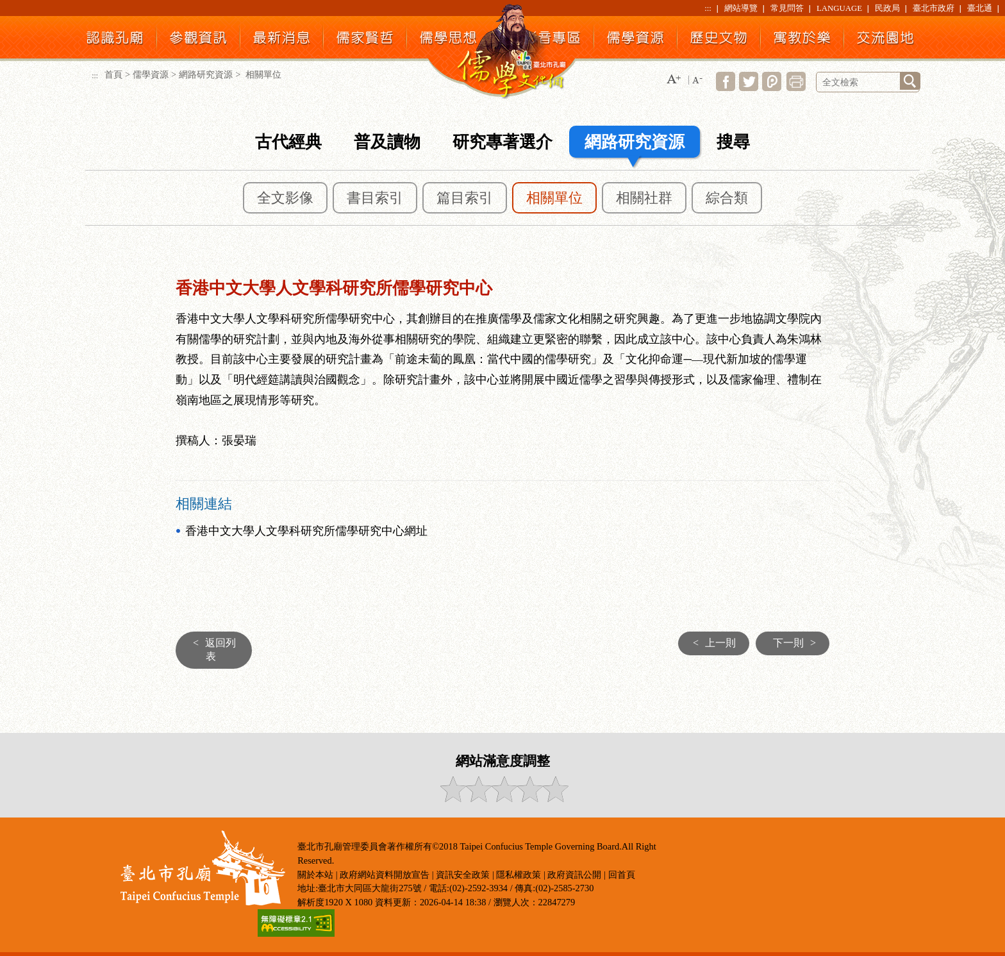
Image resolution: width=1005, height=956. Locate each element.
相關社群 (644, 198)
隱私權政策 (518, 874)
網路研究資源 (206, 74)
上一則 (711, 642)
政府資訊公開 (574, 874)
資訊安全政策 (463, 874)
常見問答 (787, 8)
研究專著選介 (502, 142)
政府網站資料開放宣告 (384, 874)
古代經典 (288, 142)
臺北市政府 (933, 8)
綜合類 (727, 198)
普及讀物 (387, 142)
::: (707, 8)
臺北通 (979, 8)
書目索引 (375, 198)
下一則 (797, 642)
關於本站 (315, 874)
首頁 (113, 74)
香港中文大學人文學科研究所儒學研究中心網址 (306, 530)
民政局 (887, 8)
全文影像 (285, 198)
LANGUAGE (839, 8)
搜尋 (733, 142)
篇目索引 (464, 198)
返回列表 (211, 649)
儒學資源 (151, 74)
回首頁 (621, 874)
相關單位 (554, 198)
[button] (674, 79)
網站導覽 (741, 8)
